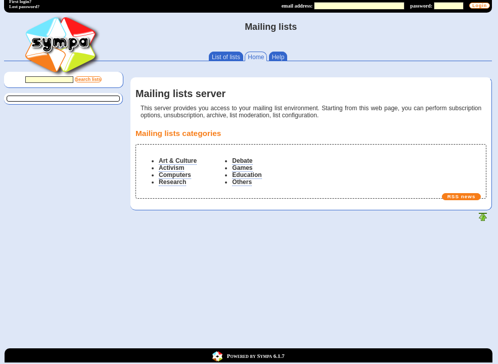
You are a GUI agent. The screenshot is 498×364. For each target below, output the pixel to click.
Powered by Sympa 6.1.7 (256, 355)
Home (256, 57)
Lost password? (24, 6)
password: (421, 6)
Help (278, 57)
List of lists (226, 57)
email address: (297, 6)
